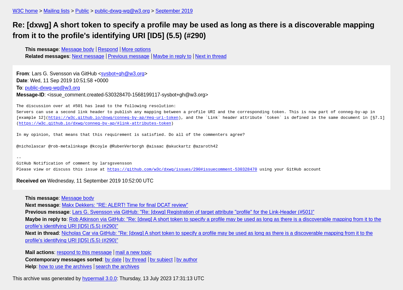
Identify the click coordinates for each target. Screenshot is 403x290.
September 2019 (174, 11)
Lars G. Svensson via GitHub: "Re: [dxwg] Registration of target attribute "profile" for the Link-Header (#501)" (193, 212)
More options (136, 49)
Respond (108, 49)
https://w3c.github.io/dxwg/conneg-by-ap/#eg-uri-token (113, 118)
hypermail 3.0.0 (99, 278)
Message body (77, 49)
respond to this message (84, 252)
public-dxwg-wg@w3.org (122, 11)
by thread (135, 259)
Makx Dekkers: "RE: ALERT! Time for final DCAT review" (125, 205)
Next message (88, 56)
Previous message (129, 56)
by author (186, 259)
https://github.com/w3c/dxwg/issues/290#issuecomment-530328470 (182, 169)
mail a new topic (134, 252)
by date (113, 259)
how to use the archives (65, 266)
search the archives (117, 266)
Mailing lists (56, 11)
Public (82, 11)
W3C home (25, 11)
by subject (161, 259)
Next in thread (211, 56)
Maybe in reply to (172, 56)
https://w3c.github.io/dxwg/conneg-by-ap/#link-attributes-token (95, 123)
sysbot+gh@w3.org (123, 73)
